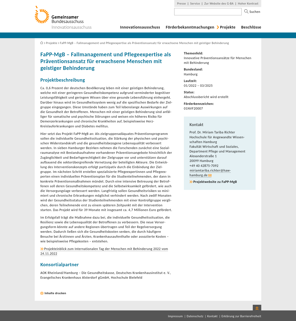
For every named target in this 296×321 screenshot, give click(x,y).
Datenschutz (195, 316)
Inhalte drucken (55, 293)
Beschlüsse (251, 27)
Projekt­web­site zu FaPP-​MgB (215, 182)
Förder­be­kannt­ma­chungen (190, 27)
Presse (181, 3)
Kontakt (212, 316)
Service (195, 3)
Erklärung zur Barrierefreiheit (241, 316)
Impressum (175, 316)
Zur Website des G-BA (219, 3)
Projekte (227, 27)
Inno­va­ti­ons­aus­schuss (140, 27)
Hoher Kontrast (248, 3)
